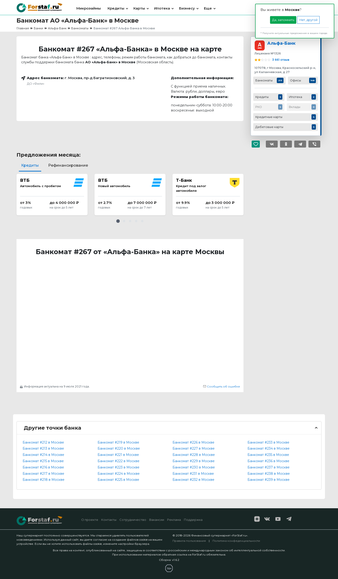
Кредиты (116, 8)
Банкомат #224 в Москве (119, 473)
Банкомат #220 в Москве (119, 448)
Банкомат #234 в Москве (268, 448)
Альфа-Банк (281, 43)
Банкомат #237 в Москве (268, 467)
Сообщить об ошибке (221, 386)
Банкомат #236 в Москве (268, 461)
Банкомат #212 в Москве (43, 442)
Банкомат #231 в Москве (193, 473)
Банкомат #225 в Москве (118, 480)
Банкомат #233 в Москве (268, 442)
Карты (139, 8)
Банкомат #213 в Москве (43, 448)
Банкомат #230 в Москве (193, 467)
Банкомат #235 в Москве (268, 455)
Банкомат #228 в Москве (193, 455)
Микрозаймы (88, 8)
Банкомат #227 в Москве (193, 448)
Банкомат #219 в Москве (118, 442)
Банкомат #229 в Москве (193, 461)
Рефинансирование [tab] (68, 165)
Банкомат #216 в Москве (43, 467)
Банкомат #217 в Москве (43, 473)
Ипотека (162, 8)
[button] (118, 221)
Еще (208, 8)
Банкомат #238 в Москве (268, 473)
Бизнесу (187, 8)
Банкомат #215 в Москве (43, 461)
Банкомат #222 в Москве (118, 461)
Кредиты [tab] (30, 165)
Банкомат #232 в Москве (193, 480)
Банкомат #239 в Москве (268, 480)
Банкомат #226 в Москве (193, 442)
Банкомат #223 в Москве (118, 467)
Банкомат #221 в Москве (118, 455)
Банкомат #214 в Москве (43, 455)
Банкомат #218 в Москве (43, 480)
